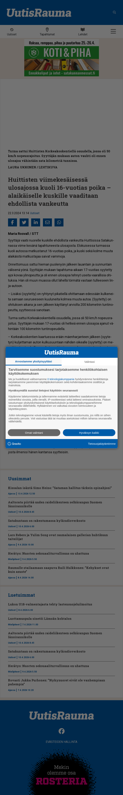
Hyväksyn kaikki (89, 432)
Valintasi (89, 361)
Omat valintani (34, 432)
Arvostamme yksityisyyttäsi (33, 361)
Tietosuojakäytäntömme (102, 443)
